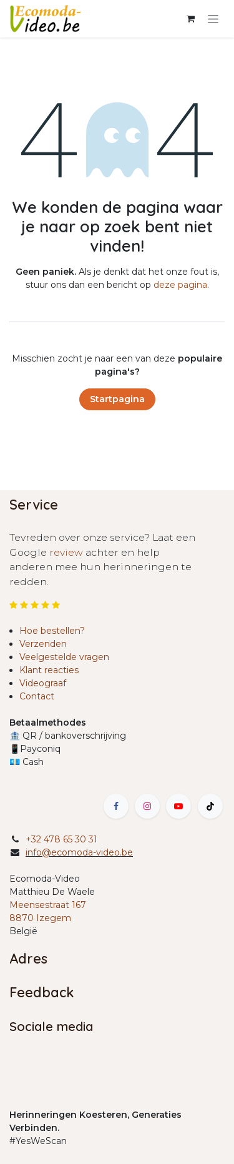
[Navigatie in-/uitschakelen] (213, 19)
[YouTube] (178, 806)
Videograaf (42, 683)
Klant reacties (49, 670)
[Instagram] (147, 806)
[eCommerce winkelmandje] (190, 18)
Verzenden (43, 643)
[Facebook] (116, 806)
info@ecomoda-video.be (79, 852)
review (67, 552)
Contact (36, 696)
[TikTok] (210, 806)
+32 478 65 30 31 (61, 839)
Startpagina (117, 399)
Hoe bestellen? (52, 630)
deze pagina (180, 284)
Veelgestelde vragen (64, 657)
